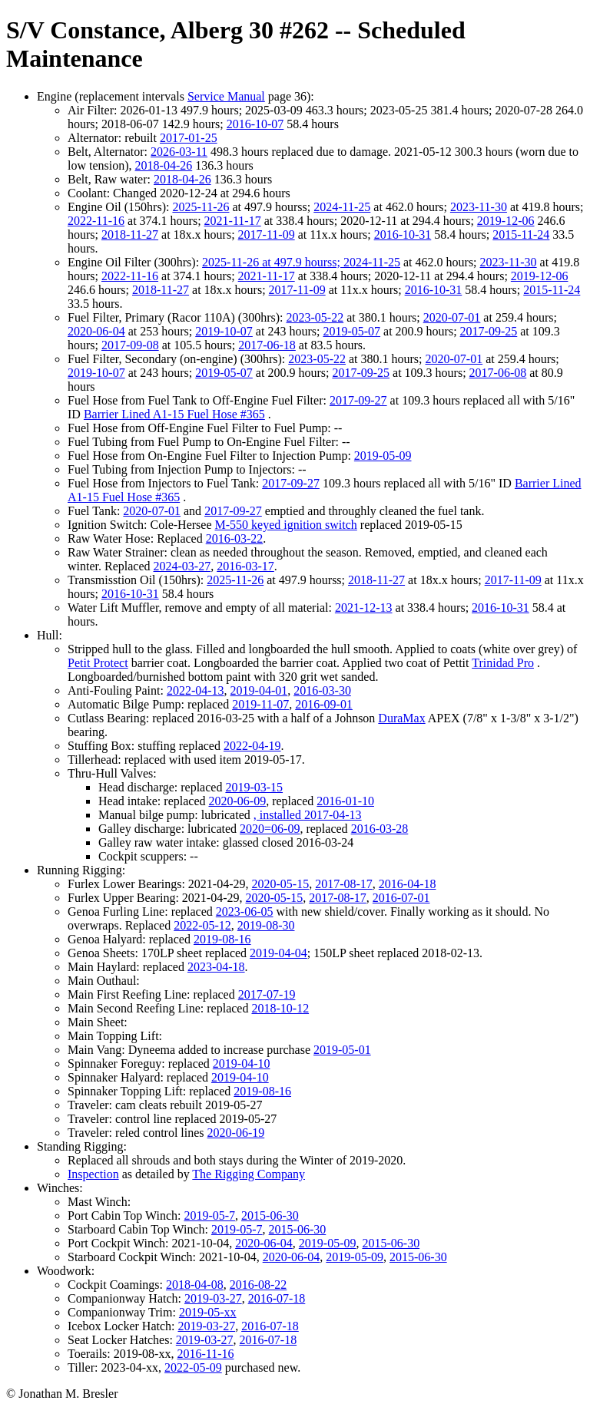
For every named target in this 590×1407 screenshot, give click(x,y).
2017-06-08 (498, 372)
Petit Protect (98, 662)
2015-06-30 (270, 1215)
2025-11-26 (200, 206)
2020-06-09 (237, 801)
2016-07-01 (401, 897)
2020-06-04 (96, 331)
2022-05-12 (202, 925)
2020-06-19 (236, 1132)
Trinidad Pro (503, 662)
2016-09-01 (324, 704)
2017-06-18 (267, 345)
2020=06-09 (270, 828)
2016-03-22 (235, 538)
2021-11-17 (232, 220)
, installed (279, 814)
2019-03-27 (213, 1298)
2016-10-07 (255, 123)
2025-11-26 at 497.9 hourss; (272, 262)
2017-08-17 (344, 883)
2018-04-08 (195, 1284)
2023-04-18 (216, 966)
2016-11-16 (205, 1353)
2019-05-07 (351, 331)
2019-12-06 (506, 220)
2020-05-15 (281, 883)
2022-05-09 (193, 1367)
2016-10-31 (403, 234)
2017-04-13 (333, 814)
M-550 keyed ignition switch (286, 524)
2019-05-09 (383, 455)
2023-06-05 (244, 911)
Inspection (93, 1174)
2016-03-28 (380, 828)
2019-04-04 (278, 952)
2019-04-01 (259, 690)
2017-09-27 (358, 400)
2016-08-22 (258, 1284)
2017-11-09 (266, 234)
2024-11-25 (341, 206)
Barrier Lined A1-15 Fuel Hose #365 (174, 414)
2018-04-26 (164, 165)
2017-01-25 (188, 137)
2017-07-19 (267, 994)
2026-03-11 (179, 151)
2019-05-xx (208, 1312)
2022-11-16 (96, 220)
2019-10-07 (224, 331)
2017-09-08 (130, 345)
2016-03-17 (245, 566)
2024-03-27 (182, 566)
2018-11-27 (129, 234)
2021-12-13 (364, 607)
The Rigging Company (248, 1174)
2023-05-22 (315, 317)
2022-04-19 (252, 745)
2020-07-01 (452, 317)
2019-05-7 (209, 1215)
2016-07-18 (277, 1298)
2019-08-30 (266, 925)
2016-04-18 (407, 883)
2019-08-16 (222, 939)
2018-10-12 (280, 1008)
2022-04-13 (195, 690)
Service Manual (226, 96)
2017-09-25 (489, 331)
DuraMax (401, 718)
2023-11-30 (478, 206)
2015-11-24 (520, 234)
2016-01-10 (345, 801)
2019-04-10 (241, 1063)
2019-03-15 (254, 787)
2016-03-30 (322, 690)
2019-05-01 (342, 1049)
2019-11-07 (260, 704)
